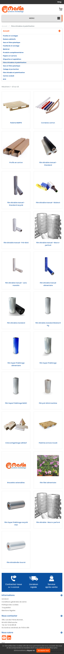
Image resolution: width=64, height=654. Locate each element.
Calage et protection (11, 69)
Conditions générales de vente (14, 602)
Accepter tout (43, 650)
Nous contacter (9, 615)
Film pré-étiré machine (48, 403)
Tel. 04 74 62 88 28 (9, 625)
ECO (4, 79)
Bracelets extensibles (16, 482)
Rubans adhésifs (9, 39)
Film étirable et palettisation (14, 72)
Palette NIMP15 (16, 123)
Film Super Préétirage (48, 363)
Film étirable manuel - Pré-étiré (16, 243)
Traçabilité (6, 607)
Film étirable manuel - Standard (48, 163)
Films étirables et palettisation (14, 62)
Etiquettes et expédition (12, 59)
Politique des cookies (10, 605)
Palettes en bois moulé (48, 443)
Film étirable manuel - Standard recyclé (16, 203)
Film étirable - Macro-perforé (48, 522)
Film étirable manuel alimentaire (48, 284)
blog (59, 2)
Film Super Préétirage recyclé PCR (16, 523)
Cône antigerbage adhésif (16, 443)
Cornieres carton (48, 123)
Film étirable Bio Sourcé (16, 562)
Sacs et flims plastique (11, 42)
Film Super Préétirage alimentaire (16, 364)
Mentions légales (8, 610)
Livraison (5, 599)
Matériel (6, 49)
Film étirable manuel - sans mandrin (16, 284)
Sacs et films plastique (11, 66)
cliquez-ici (30, 650)
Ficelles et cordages (10, 36)
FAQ (3, 643)
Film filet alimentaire (48, 482)
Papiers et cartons (10, 56)
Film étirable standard (16, 323)
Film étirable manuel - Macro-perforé (48, 244)
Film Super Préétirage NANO (16, 403)
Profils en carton (16, 162)
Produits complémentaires (13, 52)
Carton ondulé (8, 76)
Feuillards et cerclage (11, 46)
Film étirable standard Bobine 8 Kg (48, 324)
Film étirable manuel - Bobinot (48, 202)
